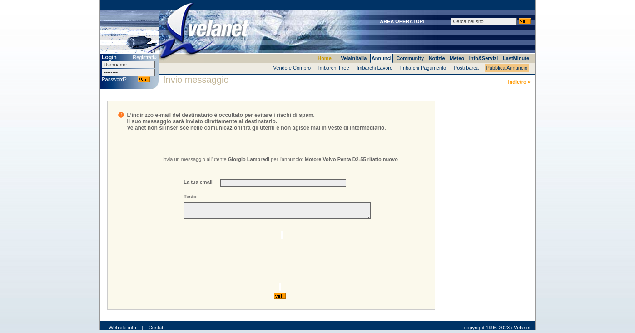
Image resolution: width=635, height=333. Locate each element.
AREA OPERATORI (402, 21)
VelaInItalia (354, 58)
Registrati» (145, 57)
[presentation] (274, 259)
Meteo (457, 58)
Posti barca (466, 68)
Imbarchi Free (333, 68)
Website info (122, 330)
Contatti (157, 330)
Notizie (437, 58)
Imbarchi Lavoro (374, 68)
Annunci (382, 58)
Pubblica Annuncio (506, 68)
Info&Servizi (483, 58)
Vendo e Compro (292, 68)
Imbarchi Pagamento (423, 68)
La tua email (198, 182)
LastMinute (516, 58)
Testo (190, 196)
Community (410, 58)
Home (325, 58)
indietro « (519, 82)
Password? (114, 79)
